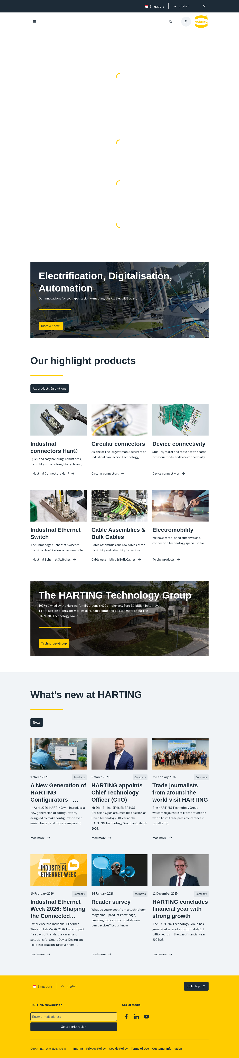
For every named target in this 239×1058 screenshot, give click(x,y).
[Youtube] (146, 1016)
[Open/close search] (170, 22)
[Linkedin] (136, 1016)
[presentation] (181, 6)
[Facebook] (126, 1016)
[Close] (204, 6)
